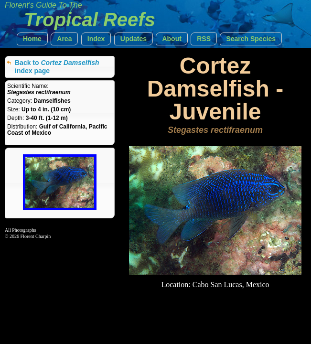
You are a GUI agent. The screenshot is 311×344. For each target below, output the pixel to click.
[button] (32, 38)
